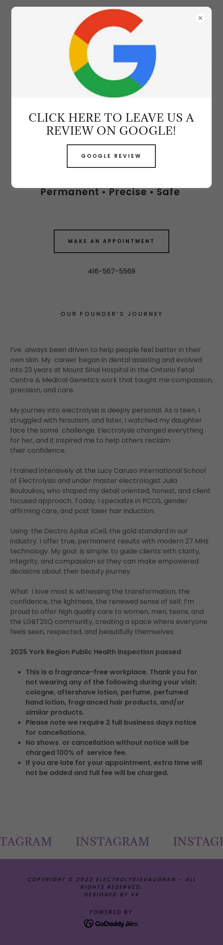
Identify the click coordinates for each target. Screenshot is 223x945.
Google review (111, 155)
